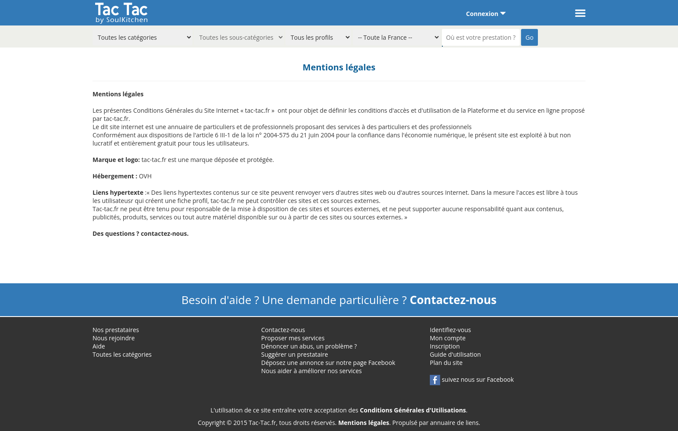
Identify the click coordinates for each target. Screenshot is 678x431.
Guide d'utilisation (455, 354)
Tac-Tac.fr (262, 422)
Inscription (445, 346)
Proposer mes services (293, 338)
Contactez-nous (283, 330)
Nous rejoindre (114, 338)
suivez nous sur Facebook (472, 379)
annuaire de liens (454, 422)
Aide (99, 346)
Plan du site (446, 362)
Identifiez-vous (450, 330)
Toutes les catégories (122, 354)
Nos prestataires (116, 330)
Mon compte (448, 338)
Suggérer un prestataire (294, 354)
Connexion (486, 14)
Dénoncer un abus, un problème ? (309, 346)
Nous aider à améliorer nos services (311, 371)
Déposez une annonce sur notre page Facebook (328, 362)
